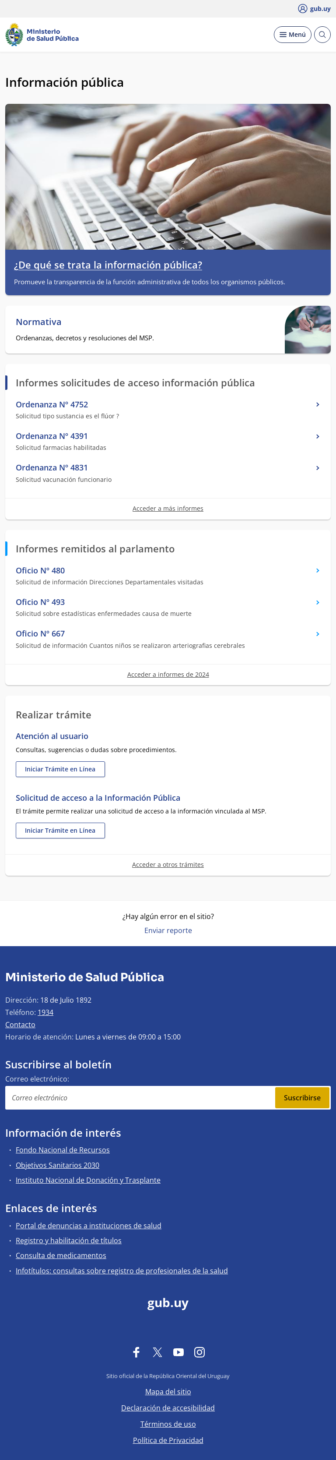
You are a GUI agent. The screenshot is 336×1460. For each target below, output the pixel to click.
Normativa (39, 322)
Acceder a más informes (168, 508)
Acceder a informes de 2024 (168, 674)
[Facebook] (136, 1352)
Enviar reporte (168, 930)
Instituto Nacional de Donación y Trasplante (88, 1180)
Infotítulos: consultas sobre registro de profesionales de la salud (122, 1271)
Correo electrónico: (37, 1079)
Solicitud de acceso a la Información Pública (98, 798)
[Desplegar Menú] (293, 34)
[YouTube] (178, 1352)
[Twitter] (157, 1352)
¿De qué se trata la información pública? (108, 264)
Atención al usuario (52, 736)
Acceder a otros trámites (168, 864)
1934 (45, 1012)
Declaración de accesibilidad (168, 1408)
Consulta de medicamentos (61, 1255)
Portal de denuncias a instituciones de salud (88, 1225)
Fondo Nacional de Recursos (63, 1150)
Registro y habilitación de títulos (69, 1240)
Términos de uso (168, 1424)
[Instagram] (199, 1352)
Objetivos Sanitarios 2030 (57, 1165)
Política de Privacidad (168, 1440)
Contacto (20, 1024)
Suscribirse (302, 1098)
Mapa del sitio (168, 1391)
